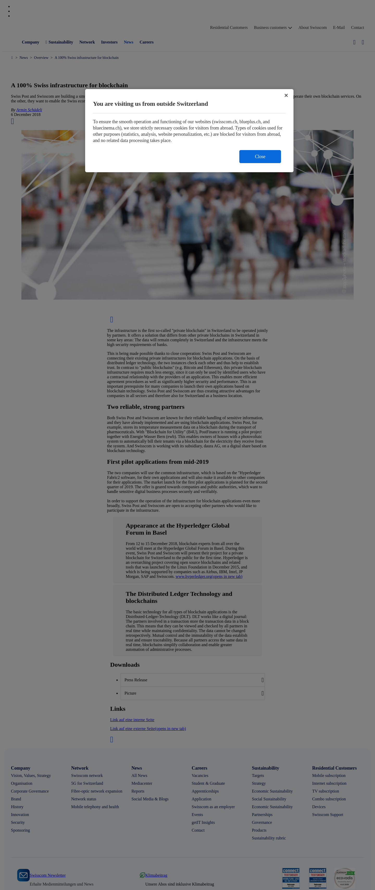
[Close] (286, 95)
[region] (189, 130)
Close (260, 156)
